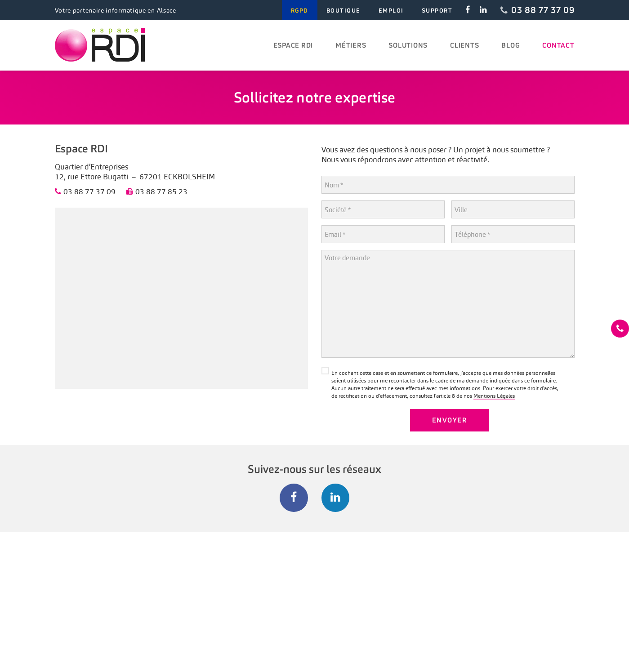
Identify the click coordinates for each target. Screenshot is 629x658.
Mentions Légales (494, 396)
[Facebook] (294, 498)
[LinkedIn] (335, 498)
